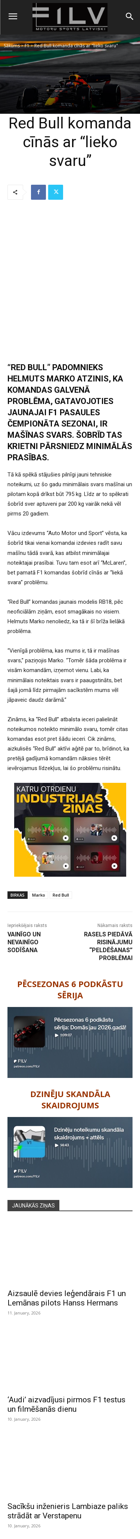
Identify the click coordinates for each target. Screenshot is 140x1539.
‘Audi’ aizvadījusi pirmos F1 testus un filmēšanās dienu (66, 1404)
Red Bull (61, 895)
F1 (27, 45)
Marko (38, 895)
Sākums (12, 45)
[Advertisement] (70, 281)
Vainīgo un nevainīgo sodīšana (24, 942)
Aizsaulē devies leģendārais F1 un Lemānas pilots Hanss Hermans (66, 1298)
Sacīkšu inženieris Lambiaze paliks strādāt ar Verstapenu (67, 1511)
